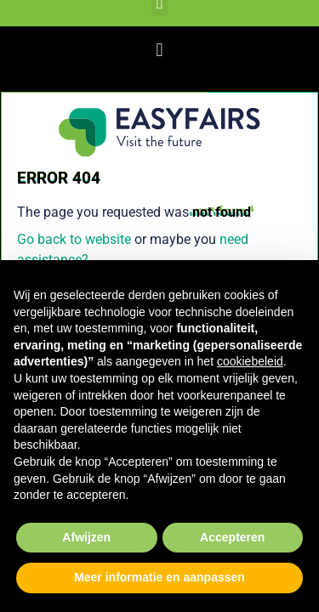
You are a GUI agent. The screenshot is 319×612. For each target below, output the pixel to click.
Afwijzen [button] (86, 537)
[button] (159, 50)
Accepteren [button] (232, 537)
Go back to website (74, 239)
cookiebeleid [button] (250, 361)
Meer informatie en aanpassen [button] (159, 577)
